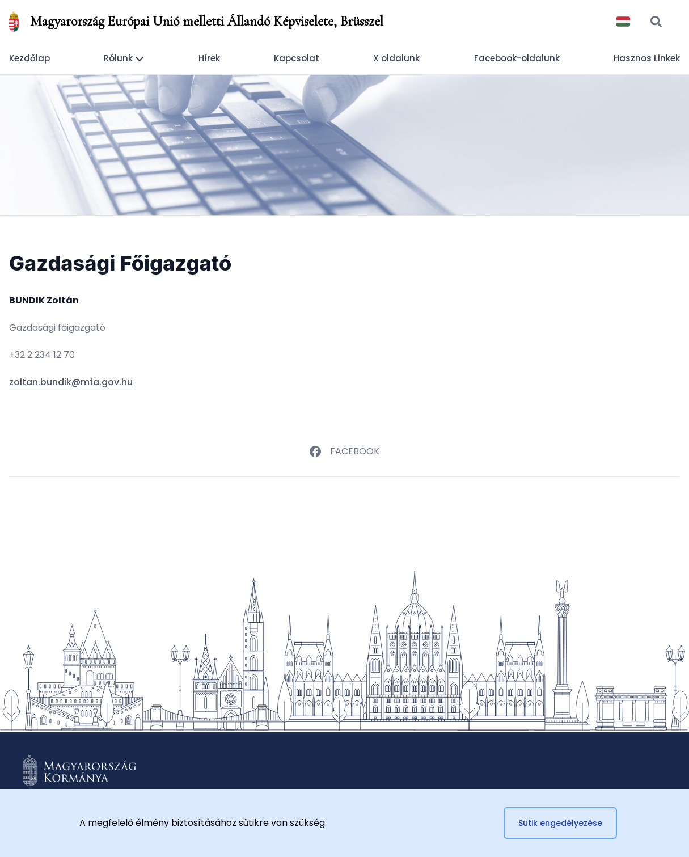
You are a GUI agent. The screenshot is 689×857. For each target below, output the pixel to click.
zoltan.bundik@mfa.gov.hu (71, 382)
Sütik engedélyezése (560, 823)
